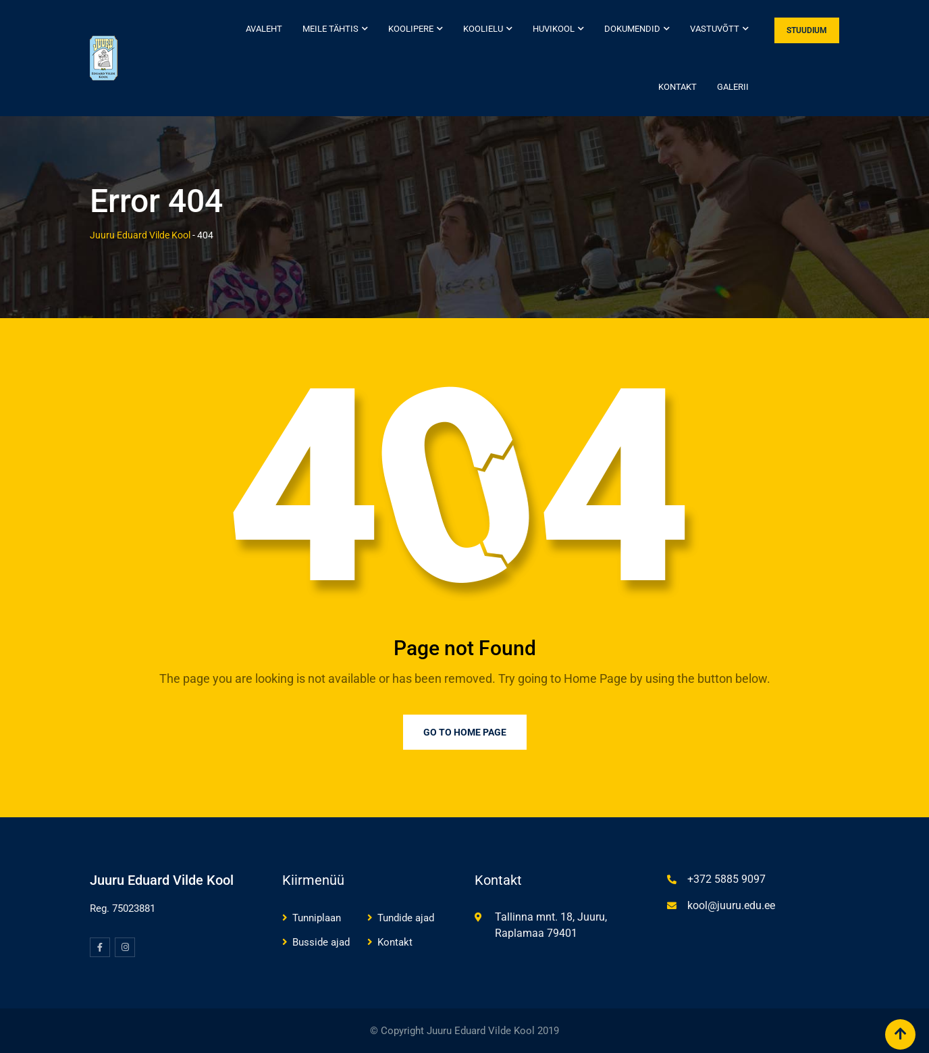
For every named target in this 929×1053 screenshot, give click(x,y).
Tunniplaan (316, 918)
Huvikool (554, 29)
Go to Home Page (464, 732)
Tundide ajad (405, 918)
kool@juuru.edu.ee (731, 905)
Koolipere (410, 29)
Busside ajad (321, 942)
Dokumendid (632, 29)
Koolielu (483, 29)
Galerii (733, 87)
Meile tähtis (330, 29)
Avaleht (264, 29)
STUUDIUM (807, 30)
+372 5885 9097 (726, 879)
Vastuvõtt (714, 29)
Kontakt (677, 87)
